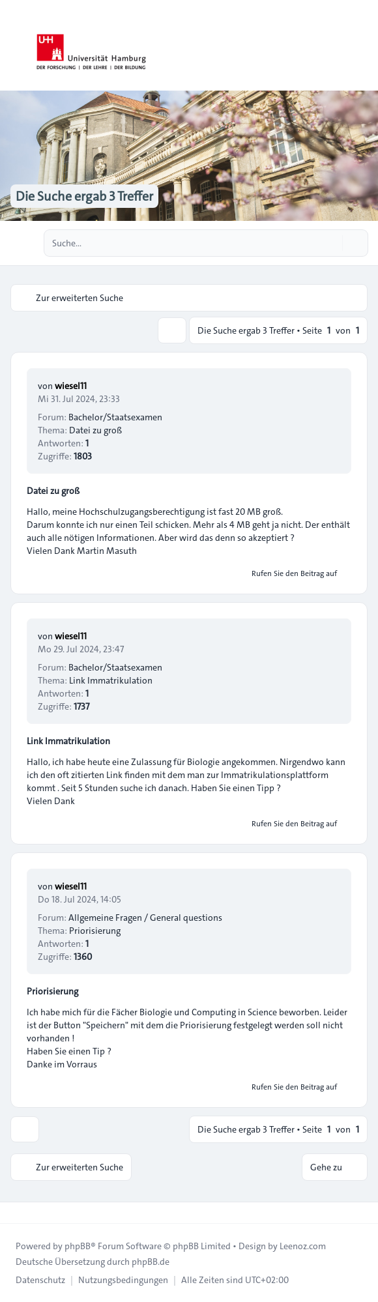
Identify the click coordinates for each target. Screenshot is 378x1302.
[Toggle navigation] (362, 45)
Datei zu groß (53, 490)
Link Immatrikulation (68, 740)
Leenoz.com (303, 1245)
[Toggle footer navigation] (15, 1213)
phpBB (78, 1245)
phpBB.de (150, 1261)
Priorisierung (52, 991)
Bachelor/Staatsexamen (115, 417)
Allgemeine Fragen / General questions (145, 917)
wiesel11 (71, 385)
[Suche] (331, 243)
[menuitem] (40, 1279)
